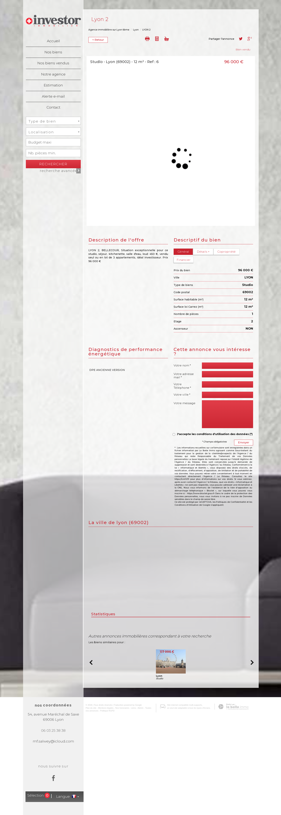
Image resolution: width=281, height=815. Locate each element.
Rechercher (53, 164)
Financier (184, 260)
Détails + (203, 251)
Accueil (53, 41)
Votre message (184, 403)
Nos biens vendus (53, 63)
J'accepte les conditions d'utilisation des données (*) (215, 434)
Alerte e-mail (53, 96)
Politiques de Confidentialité (231, 502)
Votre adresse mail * (184, 375)
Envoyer (243, 442)
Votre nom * (182, 365)
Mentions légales (103, 808)
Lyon (136, 29)
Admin (137, 808)
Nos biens (53, 52)
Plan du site (88, 808)
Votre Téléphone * (182, 385)
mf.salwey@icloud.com (53, 741)
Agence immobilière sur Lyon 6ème (108, 29)
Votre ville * (182, 394)
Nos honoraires (120, 808)
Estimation (53, 85)
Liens (130, 808)
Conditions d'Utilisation (187, 505)
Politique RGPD (101, 810)
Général (183, 251)
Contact (53, 107)
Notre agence (53, 74)
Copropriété (226, 251)
